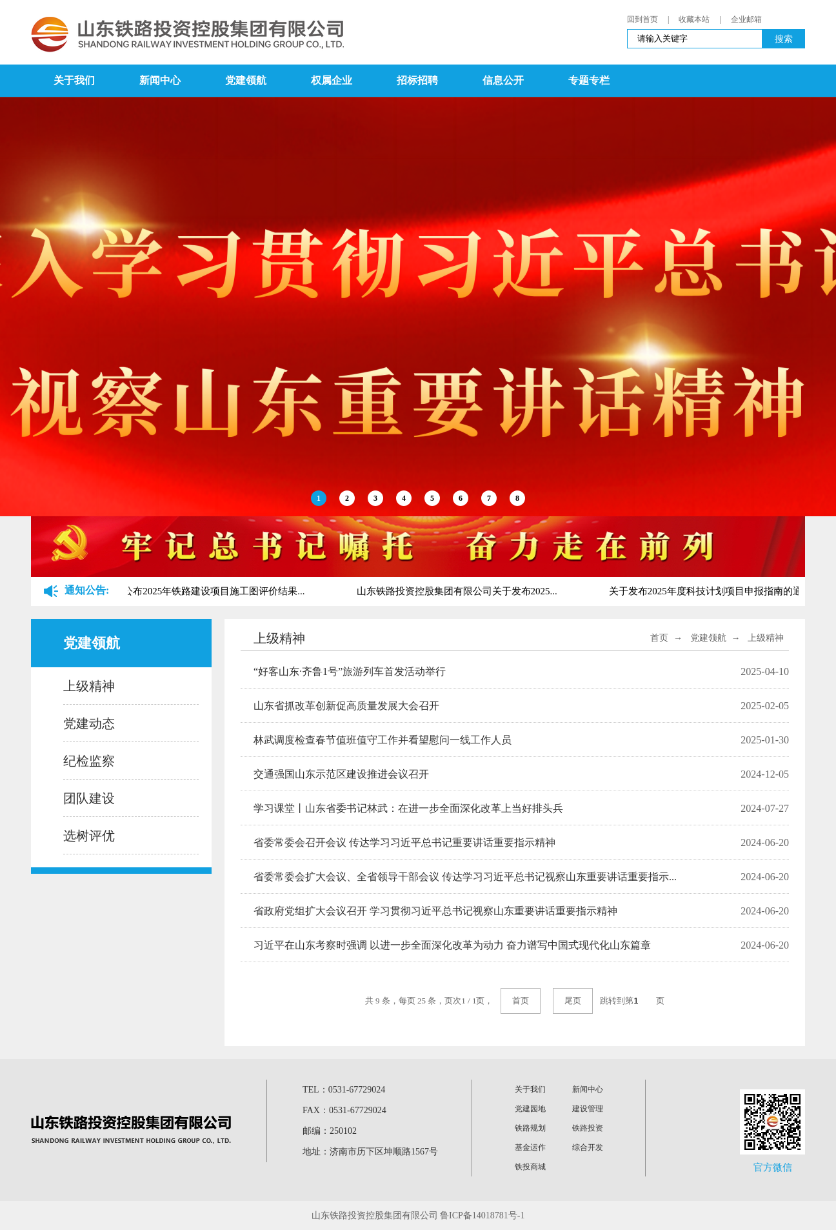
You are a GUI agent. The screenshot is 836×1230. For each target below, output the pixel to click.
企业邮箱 (746, 19)
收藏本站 (694, 19)
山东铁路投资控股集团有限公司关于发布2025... (459, 591)
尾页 (572, 1000)
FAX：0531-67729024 (344, 1110)
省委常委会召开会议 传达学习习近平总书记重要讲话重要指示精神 (404, 842)
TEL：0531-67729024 (344, 1089)
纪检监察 (89, 761)
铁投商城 (530, 1166)
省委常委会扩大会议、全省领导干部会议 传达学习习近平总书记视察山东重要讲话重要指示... (465, 876)
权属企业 (331, 80)
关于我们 (74, 80)
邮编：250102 (330, 1131)
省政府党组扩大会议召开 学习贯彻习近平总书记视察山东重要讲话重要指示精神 (435, 910)
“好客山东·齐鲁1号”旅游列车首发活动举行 (350, 671)
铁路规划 (530, 1128)
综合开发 (587, 1147)
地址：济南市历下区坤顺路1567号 (370, 1151)
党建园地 (530, 1108)
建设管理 (587, 1108)
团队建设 (89, 798)
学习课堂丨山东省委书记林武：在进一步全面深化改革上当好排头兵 (408, 808)
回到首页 (642, 19)
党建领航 (245, 80)
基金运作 (530, 1147)
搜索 (784, 39)
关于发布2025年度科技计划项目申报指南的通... (711, 591)
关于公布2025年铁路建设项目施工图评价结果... (206, 591)
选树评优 (89, 836)
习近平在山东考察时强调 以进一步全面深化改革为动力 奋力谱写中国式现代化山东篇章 (452, 945)
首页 (659, 638)
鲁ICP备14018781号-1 (482, 1215)
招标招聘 (417, 80)
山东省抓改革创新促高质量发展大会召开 (346, 705)
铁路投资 (587, 1128)
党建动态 (89, 723)
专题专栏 (589, 80)
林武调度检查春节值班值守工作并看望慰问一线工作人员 (383, 739)
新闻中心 (160, 80)
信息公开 (503, 80)
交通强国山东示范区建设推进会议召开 (341, 774)
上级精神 (89, 686)
